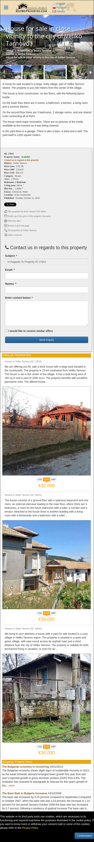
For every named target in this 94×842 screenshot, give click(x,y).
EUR (46, 480)
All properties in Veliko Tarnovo (20, 230)
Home (9, 50)
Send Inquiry (46, 339)
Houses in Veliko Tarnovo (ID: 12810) (23, 361)
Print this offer (12, 221)
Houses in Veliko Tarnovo (20, 54)
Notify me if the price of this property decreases (27, 216)
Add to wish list (13, 235)
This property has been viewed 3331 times (25, 211)
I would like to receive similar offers (29, 330)
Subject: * (11, 255)
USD (39, 479)
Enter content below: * (19, 297)
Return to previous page (16, 225)
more (12, 785)
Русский (59, 7)
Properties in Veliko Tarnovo (34, 50)
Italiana (59, 11)
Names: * (10, 283)
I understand (84, 835)
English (59, 3)
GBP (53, 479)
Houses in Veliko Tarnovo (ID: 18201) (23, 495)
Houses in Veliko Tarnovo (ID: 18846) (23, 629)
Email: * (10, 269)
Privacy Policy (30, 827)
